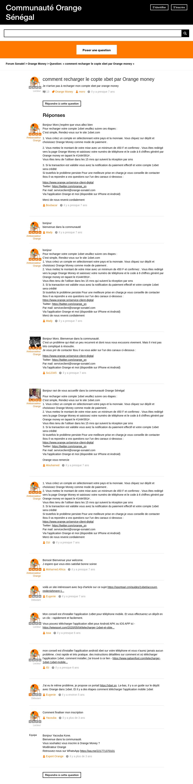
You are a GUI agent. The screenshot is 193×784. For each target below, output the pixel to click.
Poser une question (97, 50)
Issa (48, 632)
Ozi (48, 542)
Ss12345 (51, 372)
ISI (47, 667)
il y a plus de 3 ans (74, 717)
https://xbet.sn (108, 685)
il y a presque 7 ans (75, 205)
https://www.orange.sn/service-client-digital (68, 182)
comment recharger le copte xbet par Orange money (99, 79)
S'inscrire (179, 7)
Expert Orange (54, 756)
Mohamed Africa (55, 569)
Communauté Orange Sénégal (44, 12)
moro (82, 91)
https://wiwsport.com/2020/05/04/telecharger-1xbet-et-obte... (79, 627)
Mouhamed (52, 465)
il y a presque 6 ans (68, 632)
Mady (49, 232)
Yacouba (51, 717)
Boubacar (52, 205)
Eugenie (51, 596)
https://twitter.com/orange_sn (69, 186)
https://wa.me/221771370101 (97, 750)
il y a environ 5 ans (73, 694)
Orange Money (64, 91)
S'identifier (159, 7)
